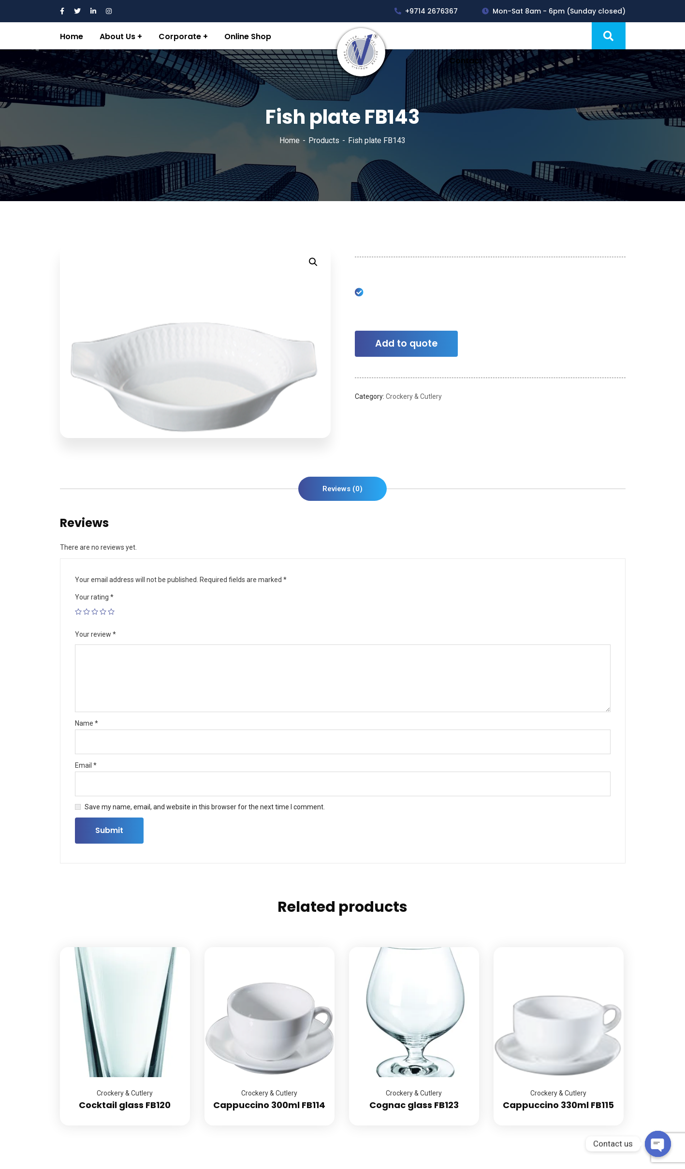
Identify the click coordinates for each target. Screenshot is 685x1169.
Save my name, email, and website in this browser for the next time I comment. (205, 807)
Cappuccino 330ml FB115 (558, 1105)
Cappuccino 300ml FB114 (269, 1105)
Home (289, 140)
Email (86, 765)
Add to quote (406, 343)
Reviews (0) (342, 488)
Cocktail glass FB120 (125, 1105)
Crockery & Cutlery (414, 396)
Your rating (94, 597)
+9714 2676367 (426, 11)
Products (323, 140)
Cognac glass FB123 (414, 1105)
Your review (95, 634)
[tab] (342, 489)
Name (86, 723)
